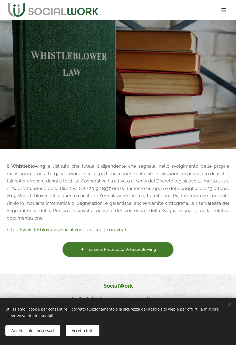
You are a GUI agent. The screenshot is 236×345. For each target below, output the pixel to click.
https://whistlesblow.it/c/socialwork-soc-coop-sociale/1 (66, 229)
